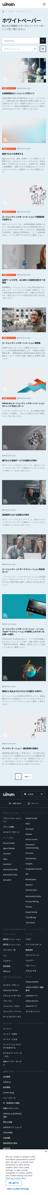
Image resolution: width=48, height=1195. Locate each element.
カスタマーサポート (11, 832)
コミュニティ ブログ (11, 1006)
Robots (29, 834)
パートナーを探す (10, 1034)
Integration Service (34, 869)
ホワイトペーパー (33, 955)
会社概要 (6, 1076)
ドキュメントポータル (12, 995)
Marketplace (31, 879)
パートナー (7, 1028)
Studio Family (31, 818)
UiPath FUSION (32, 982)
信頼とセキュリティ (11, 1108)
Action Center (9, 843)
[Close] (46, 1164)
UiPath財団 (7, 1132)
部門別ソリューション (12, 944)
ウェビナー (30, 960)
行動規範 (6, 1138)
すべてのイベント (33, 1011)
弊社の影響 (7, 1122)
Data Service (31, 858)
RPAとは (6, 971)
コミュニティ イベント (12, 1011)
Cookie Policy (11, 1189)
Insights (29, 863)
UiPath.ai (7, 1082)
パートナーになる (10, 1039)
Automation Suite (33, 896)
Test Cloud (30, 922)
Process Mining (32, 901)
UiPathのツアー (32, 995)
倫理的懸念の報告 (10, 1143)
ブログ (28, 939)
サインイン (33, 803)
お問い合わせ (15, 803)
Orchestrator (31, 890)
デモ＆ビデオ (31, 971)
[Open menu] (44, 4)
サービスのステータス (12, 1016)
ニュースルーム (9, 1097)
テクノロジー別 (9, 950)
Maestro (29, 884)
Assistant (7, 864)
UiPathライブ (31, 1006)
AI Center (7, 853)
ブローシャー (31, 965)
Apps (5, 859)
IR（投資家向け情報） (12, 1103)
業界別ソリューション (12, 939)
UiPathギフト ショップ (12, 1127)
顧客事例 (29, 950)
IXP (27, 874)
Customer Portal (10, 990)
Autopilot (7, 880)
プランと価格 (8, 827)
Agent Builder (9, 848)
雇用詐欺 (6, 1148)
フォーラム (7, 1001)
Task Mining (31, 917)
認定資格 (6, 966)
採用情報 (6, 1087)
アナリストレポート (34, 944)
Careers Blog (8, 1092)
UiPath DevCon (32, 1001)
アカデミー (7, 961)
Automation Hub (10, 869)
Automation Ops (10, 874)
